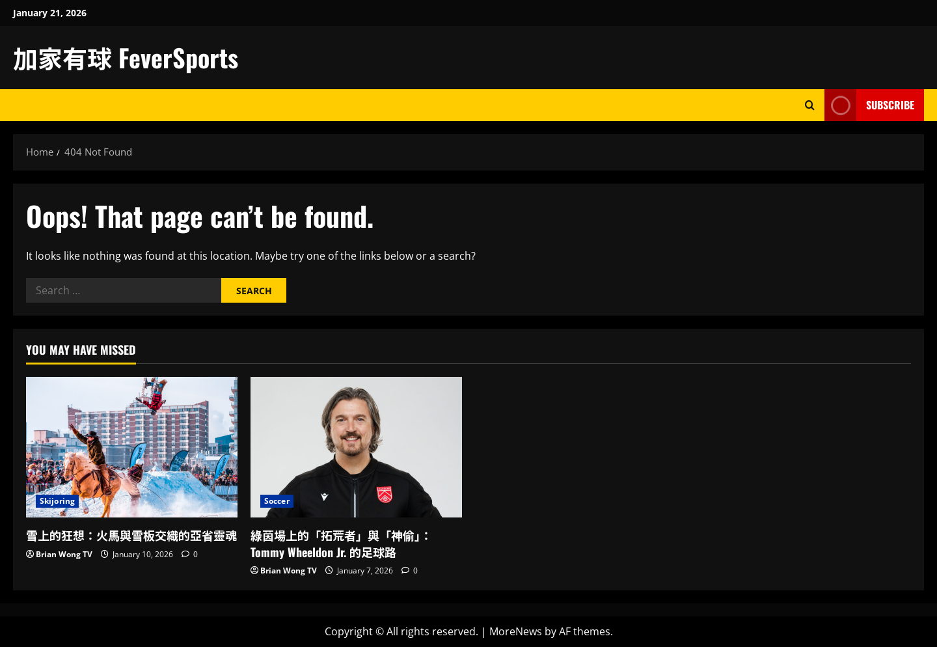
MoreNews (515, 631)
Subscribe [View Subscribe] (869, 105)
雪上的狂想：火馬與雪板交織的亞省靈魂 (131, 535)
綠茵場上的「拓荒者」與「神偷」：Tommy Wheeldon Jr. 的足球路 (341, 543)
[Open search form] (810, 105)
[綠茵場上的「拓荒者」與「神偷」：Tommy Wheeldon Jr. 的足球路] (356, 447)
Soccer (277, 500)
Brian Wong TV (64, 554)
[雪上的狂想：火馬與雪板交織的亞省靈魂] (132, 447)
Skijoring (57, 500)
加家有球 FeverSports (125, 57)
